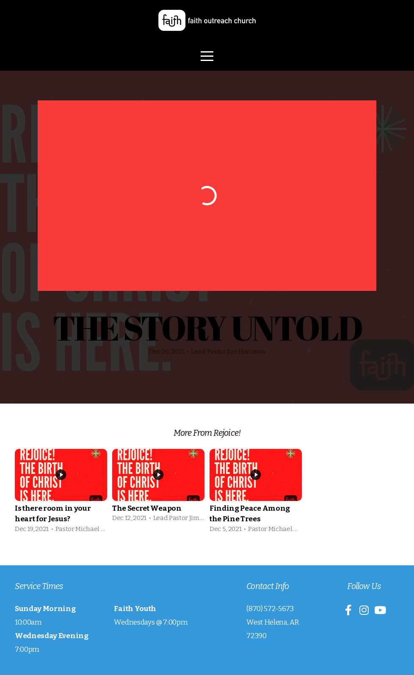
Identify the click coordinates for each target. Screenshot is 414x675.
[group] (61, 493)
